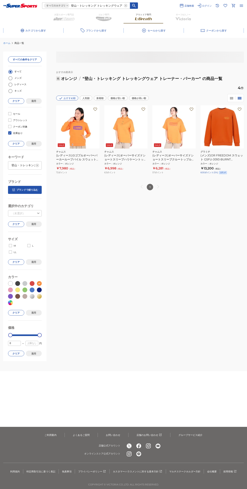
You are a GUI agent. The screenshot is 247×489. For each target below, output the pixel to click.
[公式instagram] (148, 445)
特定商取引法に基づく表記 (40, 471)
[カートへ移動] (233, 5)
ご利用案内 (51, 434)
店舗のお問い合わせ (149, 435)
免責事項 (67, 471)
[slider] (10, 335)
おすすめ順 (67, 98)
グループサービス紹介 (190, 434)
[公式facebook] (138, 445)
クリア (16, 100)
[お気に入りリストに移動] (225, 5)
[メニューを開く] (241, 5)
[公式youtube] (158, 445)
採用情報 (230, 472)
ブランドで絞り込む (25, 190)
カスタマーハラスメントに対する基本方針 (138, 472)
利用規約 (15, 471)
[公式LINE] (138, 454)
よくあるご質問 (81, 434)
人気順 (86, 98)
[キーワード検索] (134, 5)
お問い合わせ (113, 434)
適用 (33, 100)
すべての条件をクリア (25, 59)
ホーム (6, 43)
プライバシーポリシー (92, 472)
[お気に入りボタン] (95, 109)
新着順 (100, 98)
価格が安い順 (117, 98)
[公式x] (129, 445)
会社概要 (212, 471)
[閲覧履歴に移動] (217, 5)
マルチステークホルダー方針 (184, 471)
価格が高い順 (139, 98)
